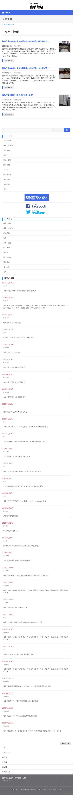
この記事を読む (8, 60)
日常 (5, 189)
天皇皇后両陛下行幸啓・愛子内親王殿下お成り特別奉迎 (23, 486)
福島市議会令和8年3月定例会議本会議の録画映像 (20, 701)
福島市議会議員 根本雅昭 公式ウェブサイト (34, 789)
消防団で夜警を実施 (10, 516)
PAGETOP (65, 743)
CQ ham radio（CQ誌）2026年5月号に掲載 (18, 337)
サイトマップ (6, 772)
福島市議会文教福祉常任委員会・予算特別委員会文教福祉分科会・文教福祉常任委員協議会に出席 (35, 591)
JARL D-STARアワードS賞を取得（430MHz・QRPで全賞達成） (26, 427)
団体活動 (6, 165)
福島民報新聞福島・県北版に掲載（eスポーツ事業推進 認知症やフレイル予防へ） (32, 731)
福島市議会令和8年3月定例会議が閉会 (17, 561)
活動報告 (5, 762)
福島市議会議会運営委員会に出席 (15, 607)
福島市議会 (18, 99)
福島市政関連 (8, 145)
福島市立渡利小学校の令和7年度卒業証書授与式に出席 (22, 622)
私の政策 (5, 757)
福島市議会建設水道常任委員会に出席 (17, 95)
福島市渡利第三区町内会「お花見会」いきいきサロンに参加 (24, 501)
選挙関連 (6, 179)
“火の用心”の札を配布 (11, 531)
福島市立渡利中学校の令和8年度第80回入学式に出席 (22, 471)
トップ (4, 747)
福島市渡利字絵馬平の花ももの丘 (15, 412)
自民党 (5, 170)
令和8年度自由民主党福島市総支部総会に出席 (19, 291)
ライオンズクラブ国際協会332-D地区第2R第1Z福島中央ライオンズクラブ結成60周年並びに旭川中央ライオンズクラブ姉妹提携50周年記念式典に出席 (36, 307)
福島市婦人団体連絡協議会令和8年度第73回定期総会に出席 (24, 441)
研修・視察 (17, 46)
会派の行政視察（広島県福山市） (15, 382)
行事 (5, 155)
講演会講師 (7, 174)
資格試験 (6, 184)
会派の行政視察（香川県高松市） (15, 397)
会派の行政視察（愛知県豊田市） (15, 367)
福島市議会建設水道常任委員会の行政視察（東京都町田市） (26, 68)
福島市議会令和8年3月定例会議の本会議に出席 (20, 716)
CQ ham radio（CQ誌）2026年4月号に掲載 (18, 654)
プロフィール (6, 752)
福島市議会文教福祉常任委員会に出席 (16, 456)
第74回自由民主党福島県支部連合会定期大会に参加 (21, 546)
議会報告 (5, 767)
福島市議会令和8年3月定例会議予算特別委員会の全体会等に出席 (26, 575)
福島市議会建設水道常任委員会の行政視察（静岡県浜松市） (26, 41)
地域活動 (6, 150)
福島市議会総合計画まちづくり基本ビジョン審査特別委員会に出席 (27, 686)
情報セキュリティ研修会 (12, 323)
